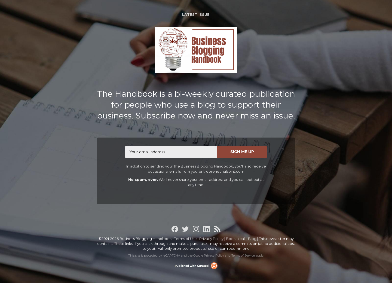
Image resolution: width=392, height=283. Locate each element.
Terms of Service (243, 255)
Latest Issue (196, 14)
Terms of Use (185, 238)
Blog (252, 238)
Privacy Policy (211, 238)
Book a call (236, 238)
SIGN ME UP (242, 151)
